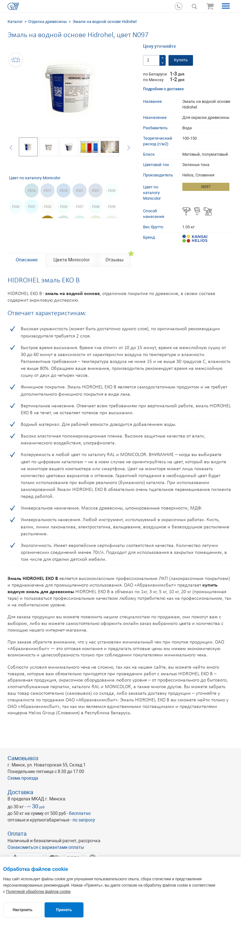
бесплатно (80, 813)
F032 (47, 207)
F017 (47, 191)
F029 (111, 191)
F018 (63, 191)
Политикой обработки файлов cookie (38, 891)
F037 (79, 207)
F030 (15, 207)
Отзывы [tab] (114, 260)
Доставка (20, 792)
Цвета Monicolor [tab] (71, 260)
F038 (95, 207)
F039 (111, 207)
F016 (31, 191)
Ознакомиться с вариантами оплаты (46, 847)
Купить (181, 60)
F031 (31, 207)
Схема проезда (23, 778)
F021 (79, 191)
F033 (63, 207)
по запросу (83, 819)
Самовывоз (23, 758)
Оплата (17, 833)
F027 (95, 191)
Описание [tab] (27, 260)
